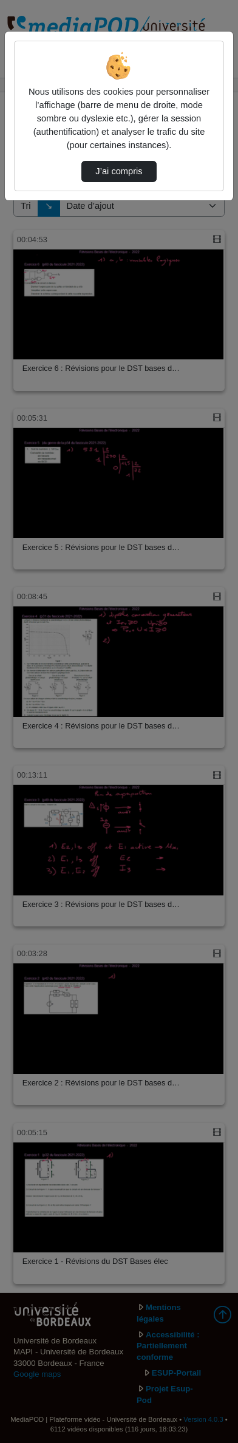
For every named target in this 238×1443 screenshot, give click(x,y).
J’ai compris (118, 171)
